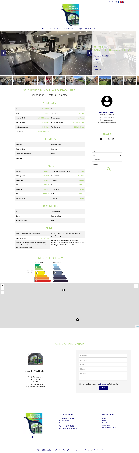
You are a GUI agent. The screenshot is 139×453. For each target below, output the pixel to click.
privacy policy (103, 384)
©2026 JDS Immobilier (44, 450)
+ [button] (2, 285)
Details (52, 94)
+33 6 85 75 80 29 (108, 120)
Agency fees (67, 450)
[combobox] (107, 151)
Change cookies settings (81, 450)
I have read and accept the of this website (99, 384)
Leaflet (137, 326)
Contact (63, 94)
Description (37, 94)
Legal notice (57, 450)
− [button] (2, 288)
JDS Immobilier (35, 370)
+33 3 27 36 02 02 (108, 117)
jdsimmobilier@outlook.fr (108, 122)
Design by (98, 449)
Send (103, 388)
